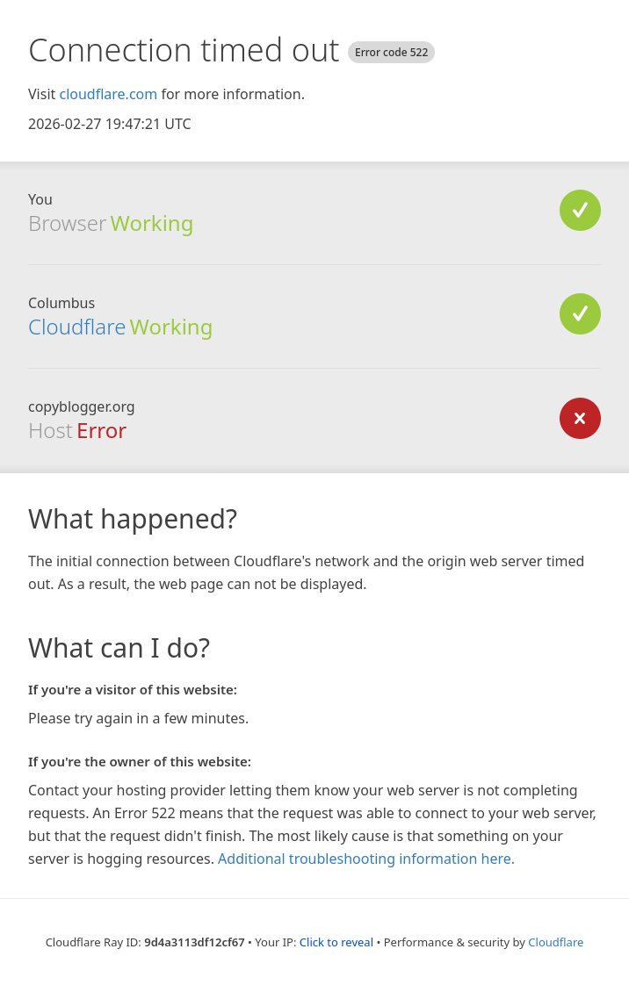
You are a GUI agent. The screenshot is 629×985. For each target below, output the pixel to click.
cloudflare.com (108, 94)
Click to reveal (336, 942)
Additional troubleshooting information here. (366, 858)
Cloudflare (77, 326)
